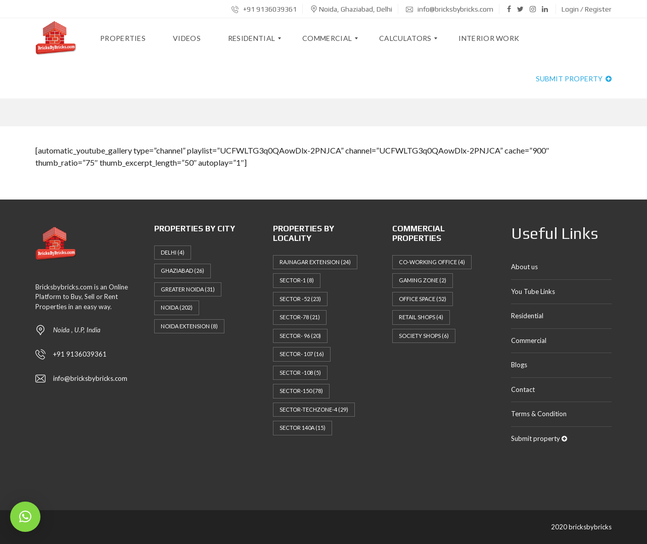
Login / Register (587, 9)
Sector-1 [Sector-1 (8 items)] (297, 280)
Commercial (528, 340)
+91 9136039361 (264, 9)
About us (524, 267)
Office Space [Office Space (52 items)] (422, 298)
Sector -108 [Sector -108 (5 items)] (300, 372)
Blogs (519, 365)
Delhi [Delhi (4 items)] (172, 252)
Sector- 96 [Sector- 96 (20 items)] (300, 335)
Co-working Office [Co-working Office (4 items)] (432, 262)
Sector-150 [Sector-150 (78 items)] (301, 390)
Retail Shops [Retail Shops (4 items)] (421, 317)
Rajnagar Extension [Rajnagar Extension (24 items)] (315, 262)
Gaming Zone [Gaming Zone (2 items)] (422, 280)
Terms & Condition (539, 414)
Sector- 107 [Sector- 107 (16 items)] (302, 354)
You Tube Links (533, 291)
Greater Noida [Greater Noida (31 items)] (188, 289)
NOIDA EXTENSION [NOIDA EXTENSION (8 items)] (189, 326)
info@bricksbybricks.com (449, 9)
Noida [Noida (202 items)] (177, 307)
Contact (523, 389)
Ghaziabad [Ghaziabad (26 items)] (182, 270)
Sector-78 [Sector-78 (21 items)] (300, 317)
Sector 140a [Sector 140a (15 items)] (303, 427)
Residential (527, 316)
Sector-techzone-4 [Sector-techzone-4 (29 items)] (314, 409)
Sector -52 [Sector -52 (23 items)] (300, 298)
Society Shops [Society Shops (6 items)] (424, 335)
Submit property (574, 78)
